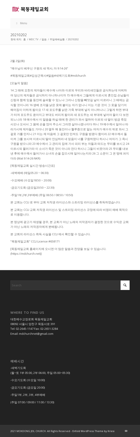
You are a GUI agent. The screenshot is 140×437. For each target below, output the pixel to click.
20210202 (18, 34)
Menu (21, 23)
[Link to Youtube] (126, 431)
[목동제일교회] (58, 9)
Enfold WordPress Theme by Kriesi (93, 431)
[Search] (69, 285)
